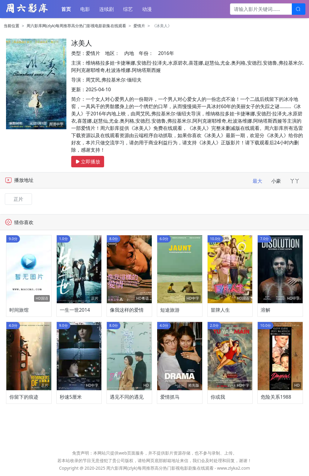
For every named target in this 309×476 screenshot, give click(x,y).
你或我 (218, 397)
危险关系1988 (276, 397)
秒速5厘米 (71, 397)
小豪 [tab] (276, 181)
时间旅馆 (19, 310)
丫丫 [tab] (295, 181)
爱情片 (139, 25)
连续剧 (106, 9)
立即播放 (87, 161)
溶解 (265, 310)
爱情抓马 (170, 397)
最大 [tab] (257, 181)
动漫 (147, 9)
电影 (85, 9)
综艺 (128, 9)
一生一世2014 (75, 310)
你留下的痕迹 (23, 397)
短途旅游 (170, 310)
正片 (18, 199)
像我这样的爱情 (127, 310)
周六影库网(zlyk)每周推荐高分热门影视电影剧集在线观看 (76, 25)
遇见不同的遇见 (127, 397)
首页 (66, 9)
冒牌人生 (220, 310)
